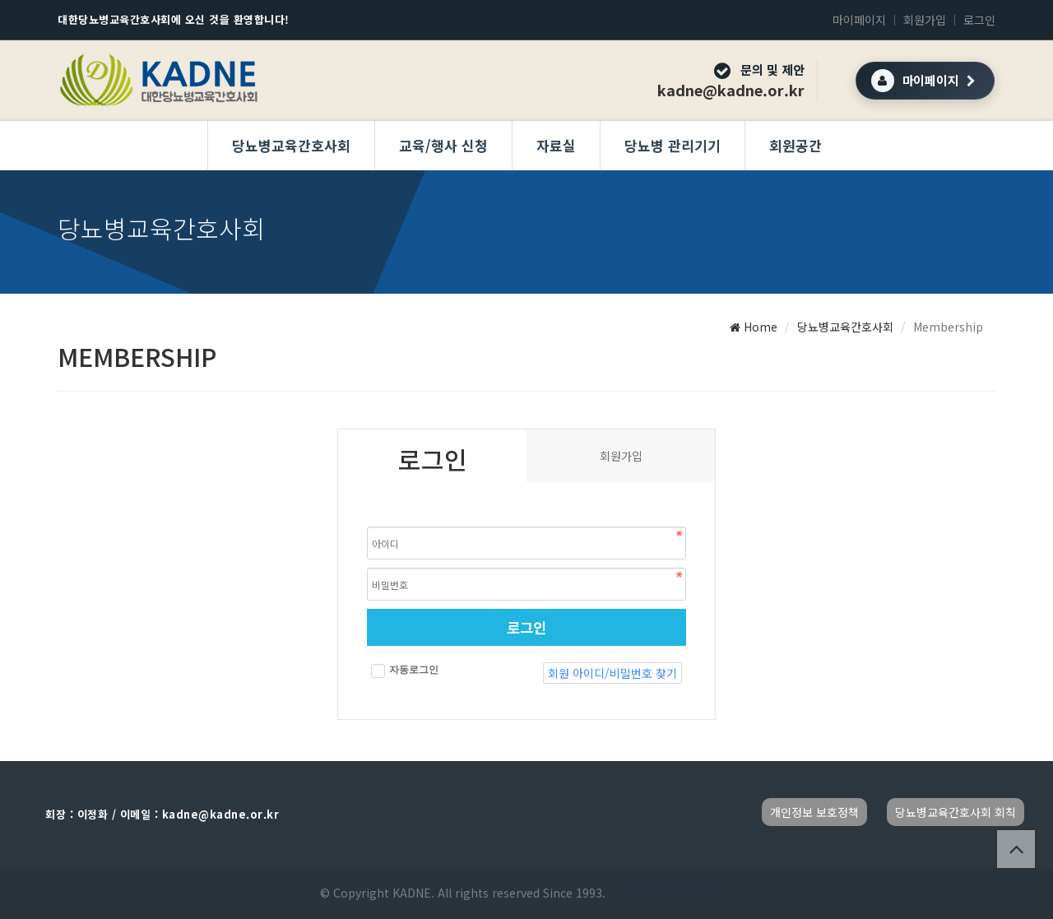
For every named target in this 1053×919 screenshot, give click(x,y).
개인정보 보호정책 (814, 812)
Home (753, 326)
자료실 (556, 145)
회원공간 (795, 145)
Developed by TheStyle (669, 892)
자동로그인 (404, 671)
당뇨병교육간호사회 (291, 145)
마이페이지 (859, 20)
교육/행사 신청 (443, 145)
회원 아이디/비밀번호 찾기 (612, 673)
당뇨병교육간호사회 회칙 (955, 812)
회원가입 (924, 20)
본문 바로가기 (0, 0)
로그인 (979, 20)
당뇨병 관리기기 (672, 145)
